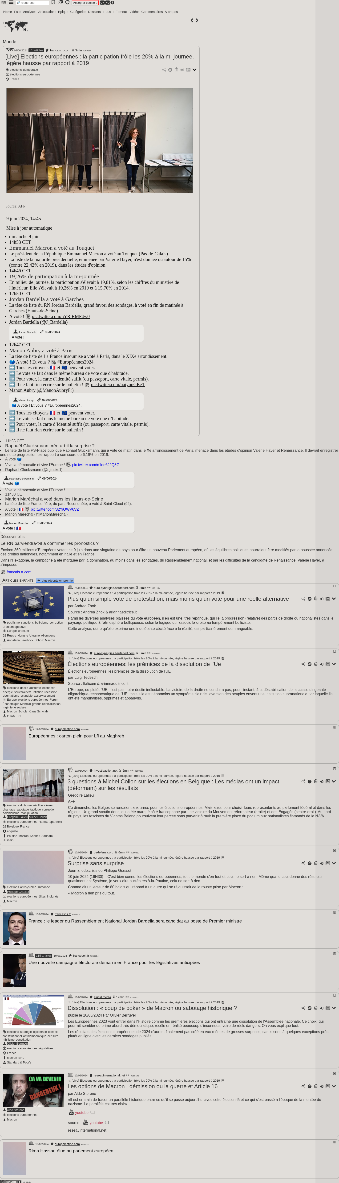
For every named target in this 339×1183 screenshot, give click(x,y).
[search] (32, 2)
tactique (35, 809)
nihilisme (9, 1038)
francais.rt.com (60, 50)
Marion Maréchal (16, 523)
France (14, 79)
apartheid (55, 821)
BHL (21, 1056)
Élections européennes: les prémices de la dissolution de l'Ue (144, 664)
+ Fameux (120, 12)
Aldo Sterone (15, 1108)
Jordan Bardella (24, 331)
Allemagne (48, 635)
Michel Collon (38, 816)
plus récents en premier (55, 580)
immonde (44, 886)
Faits (17, 12)
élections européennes (25, 74)
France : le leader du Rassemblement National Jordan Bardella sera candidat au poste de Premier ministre (135, 920)
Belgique (13, 826)
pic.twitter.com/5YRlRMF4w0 (61, 316)
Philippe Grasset (18, 891)
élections (16, 69)
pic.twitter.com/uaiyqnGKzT (118, 384)
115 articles (43, 954)
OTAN (11, 716)
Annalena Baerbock (20, 640)
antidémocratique (34, 1034)
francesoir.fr (63, 913)
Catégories (78, 12)
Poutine (12, 835)
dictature (26, 805)
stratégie (26, 1030)
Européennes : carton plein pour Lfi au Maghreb (76, 735)
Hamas (43, 821)
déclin (24, 688)
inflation (38, 692)
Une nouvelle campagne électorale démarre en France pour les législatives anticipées (114, 961)
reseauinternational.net (109, 1074)
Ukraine (34, 635)
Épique (63, 12)
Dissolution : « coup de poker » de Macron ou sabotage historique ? (152, 1006)
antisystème (28, 886)
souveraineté (22, 692)
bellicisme (41, 622)
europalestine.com (67, 729)
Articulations (47, 12)
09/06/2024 (49, 331)
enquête (12, 830)
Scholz (39, 640)
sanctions (27, 622)
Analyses (29, 12)
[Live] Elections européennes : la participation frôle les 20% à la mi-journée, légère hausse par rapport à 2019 (144, 593)
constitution (23, 1038)
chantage (9, 809)
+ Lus (107, 12)
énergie (8, 692)
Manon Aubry (23, 399)
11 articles (36, 50)
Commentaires (152, 12)
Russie (11, 635)
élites (42, 896)
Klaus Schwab (38, 711)
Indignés (52, 896)
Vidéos (134, 12)
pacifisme (13, 622)
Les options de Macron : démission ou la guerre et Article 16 (143, 1085)
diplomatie (40, 1030)
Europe (12, 631)
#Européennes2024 (75, 361)
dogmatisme (11, 695)
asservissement (44, 695)
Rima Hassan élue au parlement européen (70, 1149)
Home (7, 12)
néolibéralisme (43, 805)
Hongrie (22, 635)
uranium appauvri (14, 627)
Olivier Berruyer (17, 1042)
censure (53, 1034)
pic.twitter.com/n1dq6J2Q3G (95, 465)
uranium (23, 631)
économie (49, 688)
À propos (171, 12)
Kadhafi (35, 835)
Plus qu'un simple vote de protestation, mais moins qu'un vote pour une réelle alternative (178, 599)
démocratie (30, 69)
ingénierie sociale (14, 707)
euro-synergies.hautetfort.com (114, 588)
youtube (82, 1111)
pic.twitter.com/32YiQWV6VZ (55, 509)
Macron (50, 640)
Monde (9, 41)
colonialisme (11, 812)
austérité (35, 688)
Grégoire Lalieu (17, 816)
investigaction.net (105, 770)
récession (50, 692)
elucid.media (102, 995)
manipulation (29, 812)
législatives (46, 1047)
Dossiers (94, 12)
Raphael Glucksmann (19, 478)
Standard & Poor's (19, 1061)
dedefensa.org (103, 852)
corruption (56, 622)
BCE (19, 716)
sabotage (22, 809)
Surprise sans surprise (96, 863)
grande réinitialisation (46, 704)
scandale (26, 695)
